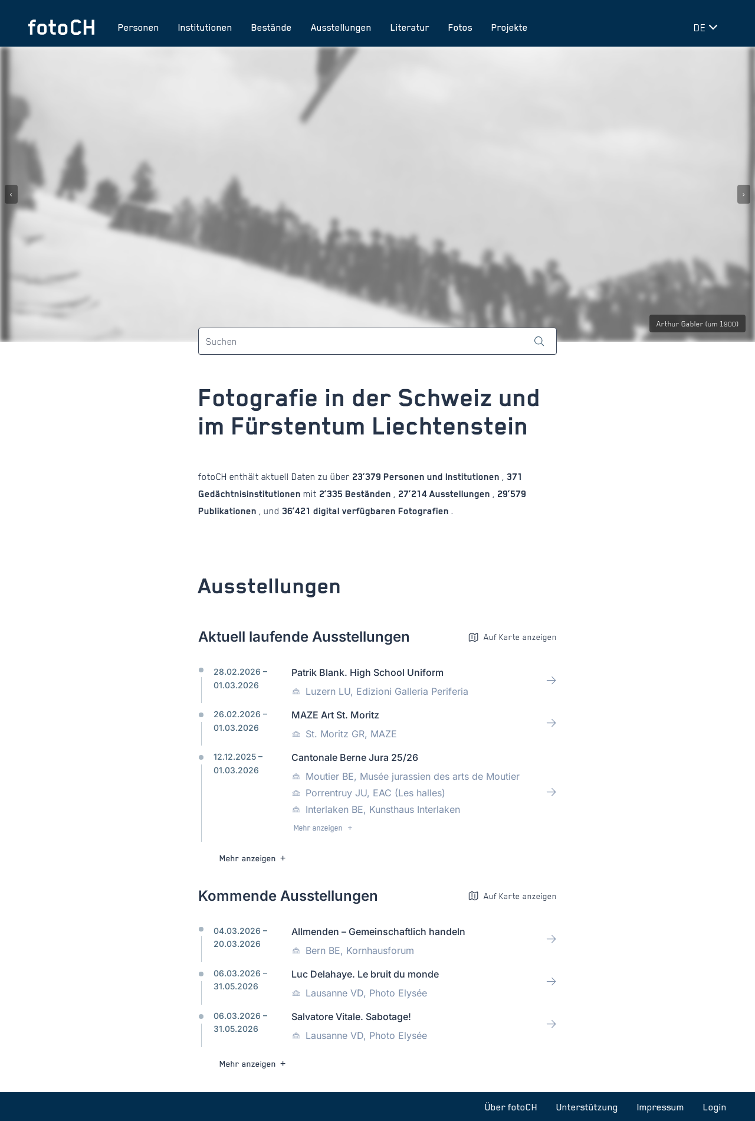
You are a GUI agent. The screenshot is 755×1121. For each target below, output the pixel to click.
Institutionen (205, 27)
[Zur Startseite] (61, 27)
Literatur (409, 27)
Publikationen (228, 511)
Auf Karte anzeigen (512, 637)
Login (715, 1107)
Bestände (271, 27)
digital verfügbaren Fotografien (381, 511)
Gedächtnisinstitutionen (250, 494)
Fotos (460, 27)
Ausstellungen (341, 27)
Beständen (368, 494)
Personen (138, 27)
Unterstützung (587, 1107)
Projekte (509, 27)
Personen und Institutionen (441, 477)
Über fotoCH (511, 1107)
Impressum (660, 1107)
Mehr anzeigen (324, 828)
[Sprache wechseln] (708, 27)
